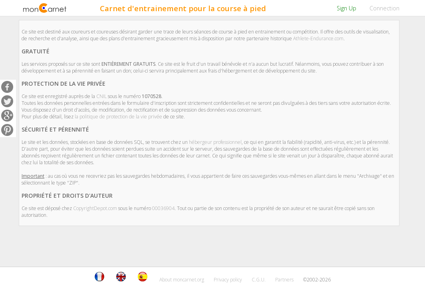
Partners (284, 279)
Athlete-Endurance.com (318, 38)
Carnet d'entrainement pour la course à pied (183, 8)
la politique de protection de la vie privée (118, 116)
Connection (384, 8)
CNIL (101, 96)
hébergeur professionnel (215, 142)
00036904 (163, 208)
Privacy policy (228, 279)
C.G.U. (259, 279)
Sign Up (346, 8)
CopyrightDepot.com (95, 208)
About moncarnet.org (181, 279)
